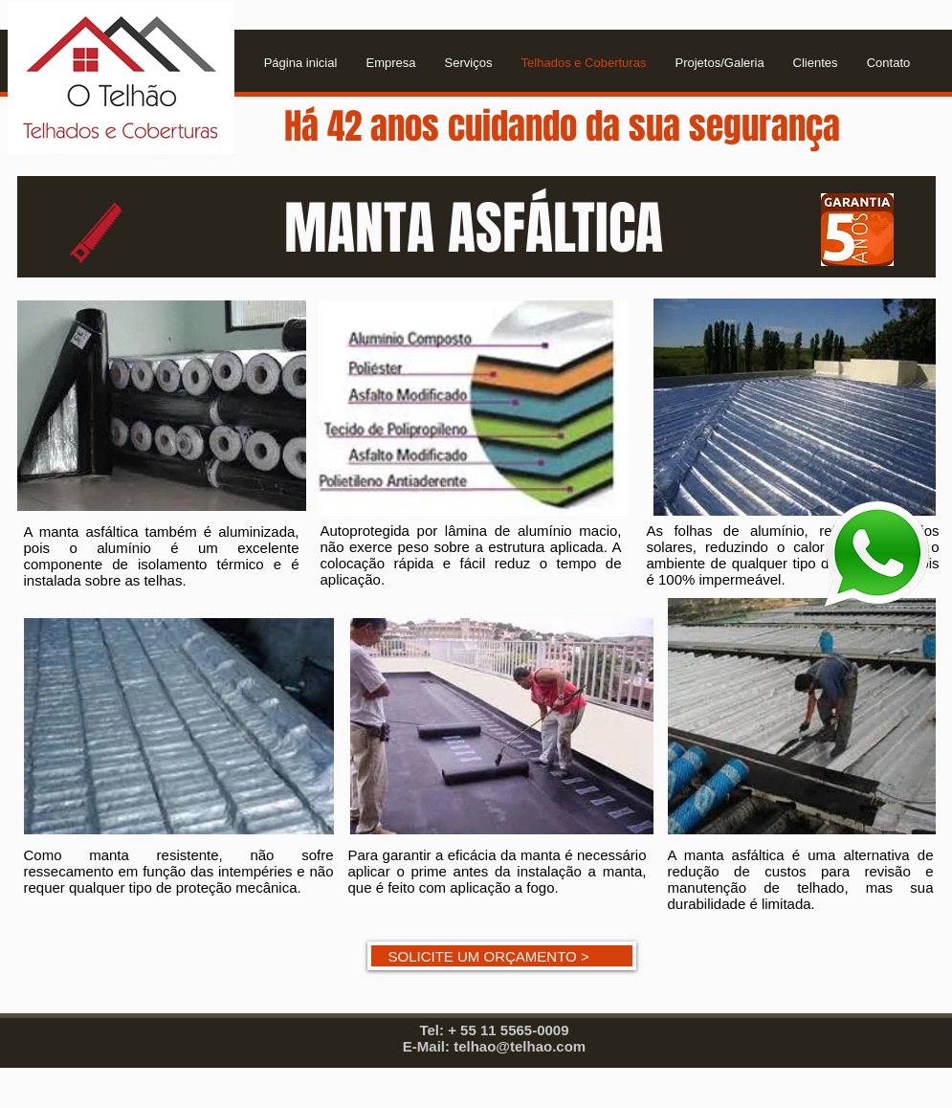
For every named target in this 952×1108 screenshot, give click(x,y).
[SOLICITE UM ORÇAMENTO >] (501, 956)
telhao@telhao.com (520, 1046)
